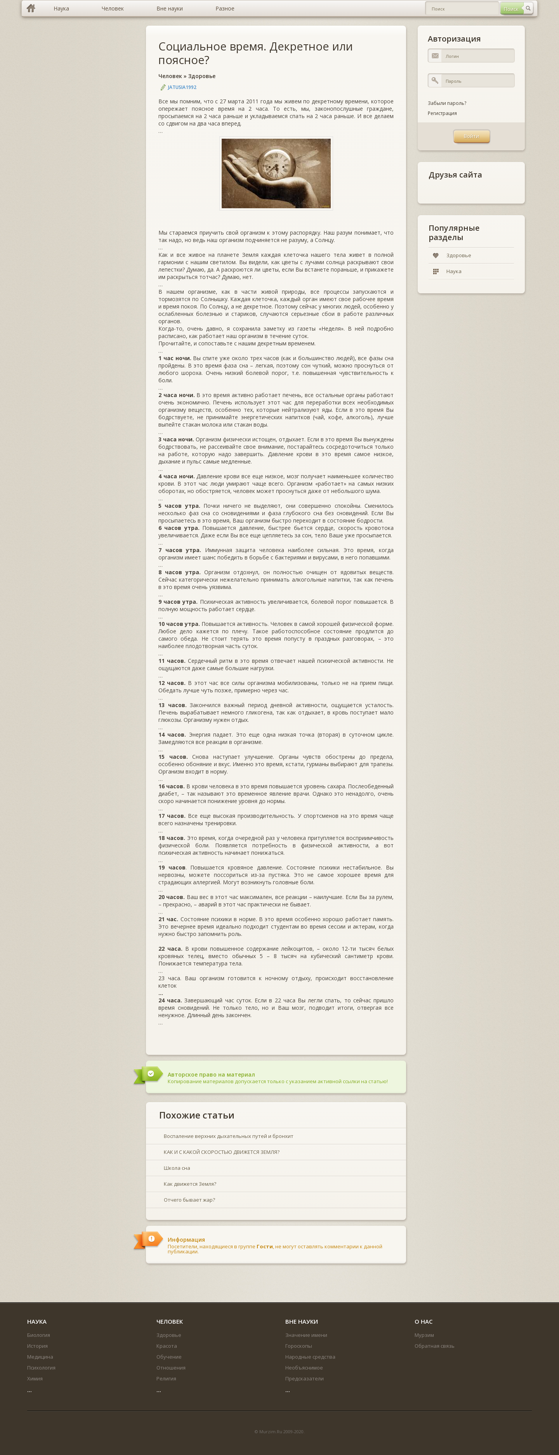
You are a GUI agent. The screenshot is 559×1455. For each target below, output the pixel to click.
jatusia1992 (182, 87)
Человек (170, 76)
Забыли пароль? (447, 103)
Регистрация (442, 113)
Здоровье (201, 76)
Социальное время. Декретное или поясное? (255, 52)
